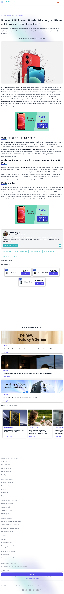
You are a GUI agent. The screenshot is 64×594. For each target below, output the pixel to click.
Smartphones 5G (49, 251)
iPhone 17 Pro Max (7, 482)
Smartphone (9, 15)
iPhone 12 (6, 256)
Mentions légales (6, 542)
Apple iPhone (35, 251)
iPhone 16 (4, 496)
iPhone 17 (4, 489)
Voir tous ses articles (10, 245)
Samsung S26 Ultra (7, 503)
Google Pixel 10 (6, 468)
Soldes (15, 256)
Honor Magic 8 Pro (7, 471)
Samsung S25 (5, 514)
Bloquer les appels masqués (10, 528)
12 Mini (9, 87)
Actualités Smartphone (18, 15)
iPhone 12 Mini (7, 142)
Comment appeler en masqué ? (11, 521)
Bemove (40, 585)
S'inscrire (32, 574)
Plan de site (5, 554)
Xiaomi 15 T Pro (6, 465)
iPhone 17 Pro (5, 486)
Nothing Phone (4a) (7, 475)
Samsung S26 (5, 507)
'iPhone (4, 87)
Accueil (3, 15)
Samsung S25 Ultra (7, 510)
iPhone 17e (4, 492)
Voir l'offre (25, 274)
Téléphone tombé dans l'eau (10, 525)
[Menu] (62, 2)
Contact (3, 539)
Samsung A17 (5, 461)
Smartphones (7, 251)
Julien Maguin (23, 38)
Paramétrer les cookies (8, 551)
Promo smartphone (21, 251)
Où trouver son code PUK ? (9, 531)
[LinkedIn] (60, 245)
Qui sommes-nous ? (7, 558)
